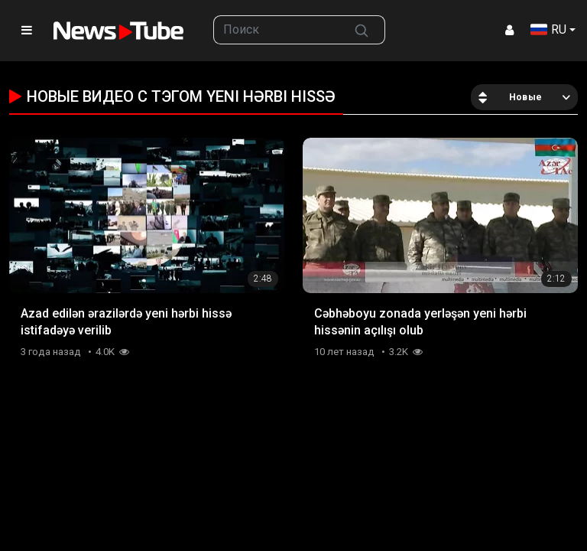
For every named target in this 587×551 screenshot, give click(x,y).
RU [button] (548, 29)
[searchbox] (276, 29)
